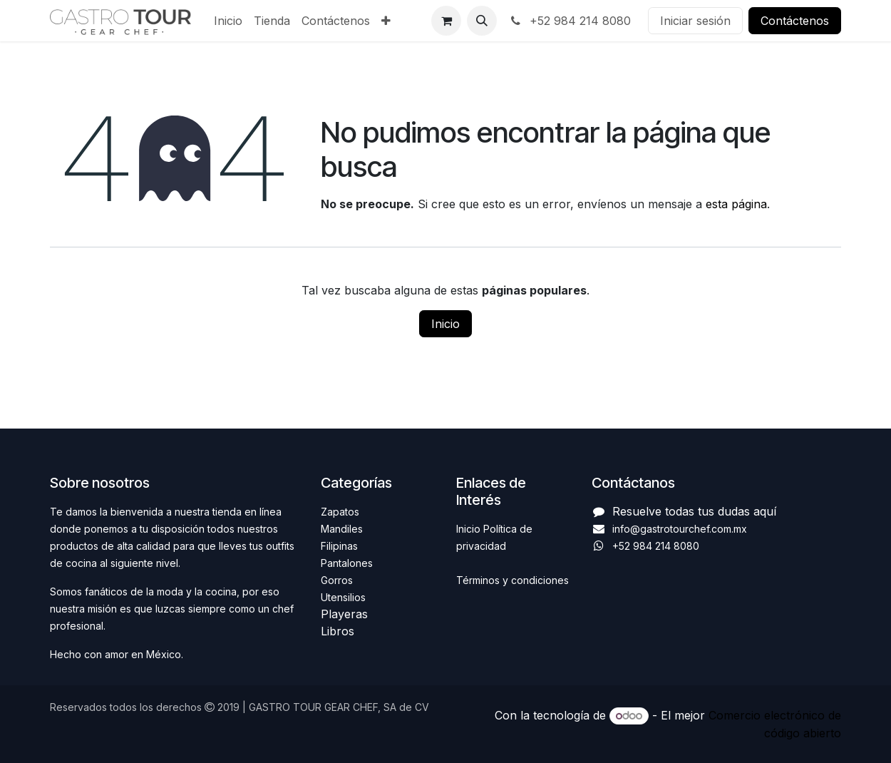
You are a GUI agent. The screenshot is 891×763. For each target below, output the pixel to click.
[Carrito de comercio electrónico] (446, 21)
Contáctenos (795, 21)
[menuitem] (228, 20)
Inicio (445, 324)
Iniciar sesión (695, 21)
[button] (482, 21)
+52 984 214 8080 (569, 21)
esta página (736, 204)
